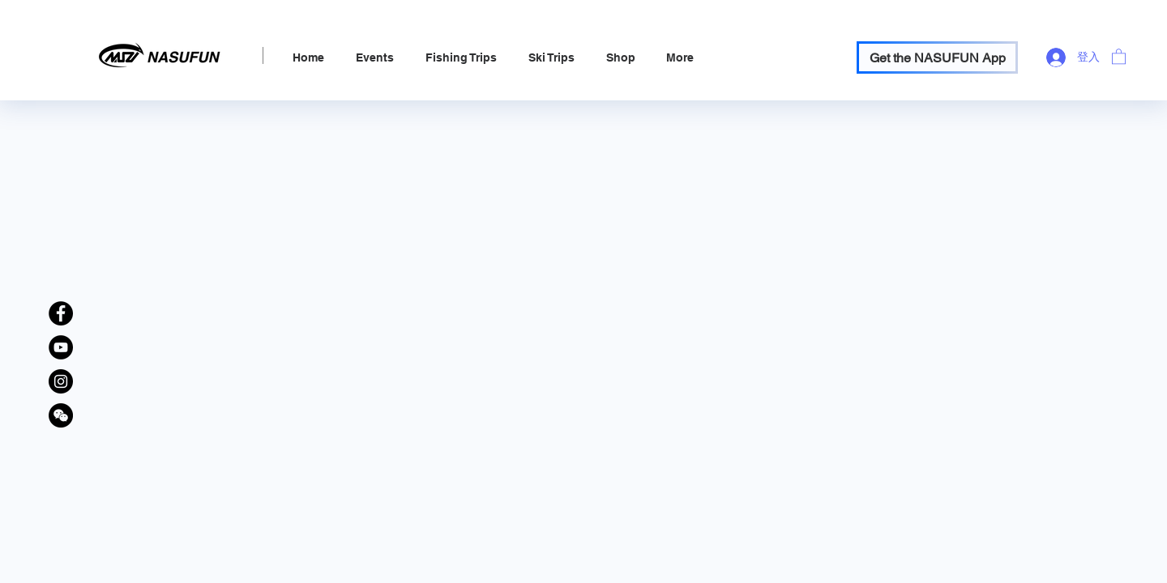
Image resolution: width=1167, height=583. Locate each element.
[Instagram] (61, 381)
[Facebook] (61, 313)
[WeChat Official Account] (61, 415)
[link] (1119, 56)
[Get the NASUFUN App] (937, 57)
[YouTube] (61, 347)
